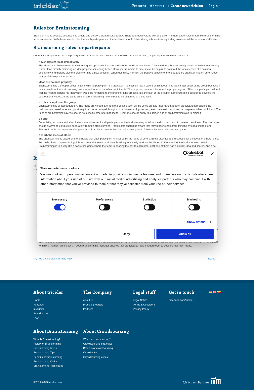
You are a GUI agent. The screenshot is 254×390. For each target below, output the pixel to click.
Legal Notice (140, 300)
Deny (126, 234)
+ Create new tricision (185, 5)
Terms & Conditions (144, 304)
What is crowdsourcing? (97, 339)
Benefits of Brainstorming (47, 357)
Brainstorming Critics (45, 361)
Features (139, 5)
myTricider (39, 308)
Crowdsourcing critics (95, 357)
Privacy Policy (141, 308)
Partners (88, 308)
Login (214, 5)
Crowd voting (90, 352)
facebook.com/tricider (181, 300)
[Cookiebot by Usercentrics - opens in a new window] (186, 154)
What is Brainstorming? (46, 339)
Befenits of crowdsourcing (98, 348)
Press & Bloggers (93, 304)
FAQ (36, 317)
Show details (196, 222)
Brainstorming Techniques (48, 365)
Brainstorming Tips (44, 352)
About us (157, 5)
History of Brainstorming (47, 343)
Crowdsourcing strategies (97, 343)
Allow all (185, 234)
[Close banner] (212, 153)
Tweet (211, 258)
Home (36, 300)
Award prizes (40, 313)
